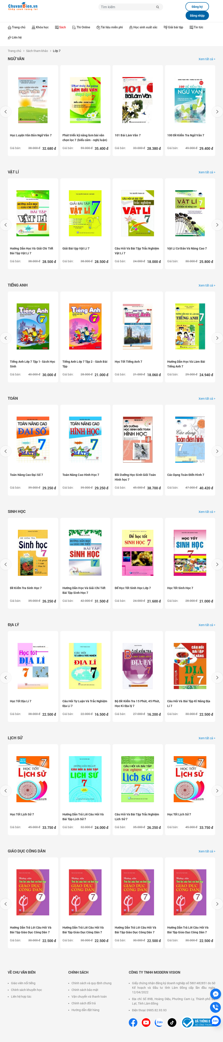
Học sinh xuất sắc (145, 27)
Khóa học (42, 27)
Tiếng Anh (18, 285)
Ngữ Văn (16, 58)
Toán (13, 398)
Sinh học (17, 511)
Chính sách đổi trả (84, 1003)
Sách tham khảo (37, 51)
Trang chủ (18, 27)
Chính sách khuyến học (26, 990)
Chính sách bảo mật (85, 990)
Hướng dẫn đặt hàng (85, 1010)
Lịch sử (15, 737)
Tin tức (198, 27)
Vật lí (13, 171)
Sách (62, 27)
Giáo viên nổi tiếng (23, 983)
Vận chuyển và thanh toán (89, 996)
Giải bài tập (175, 27)
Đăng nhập (197, 15)
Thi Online (83, 27)
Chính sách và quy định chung (92, 983)
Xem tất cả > (207, 59)
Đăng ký (197, 7)
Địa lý (13, 624)
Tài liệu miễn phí (112, 27)
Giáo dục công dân (27, 851)
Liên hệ (17, 37)
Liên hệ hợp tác (21, 996)
